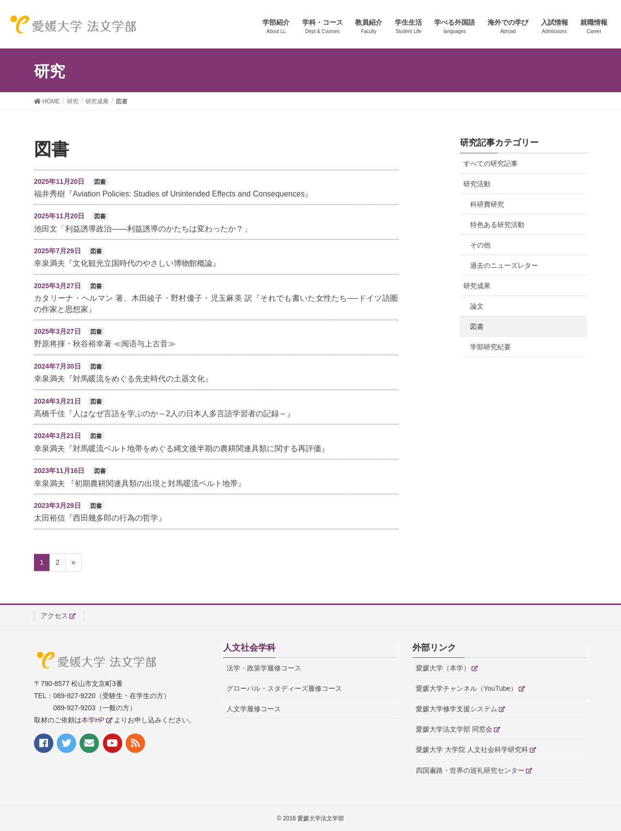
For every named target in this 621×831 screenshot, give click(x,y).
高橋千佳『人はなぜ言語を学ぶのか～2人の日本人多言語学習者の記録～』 (164, 413)
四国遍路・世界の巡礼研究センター (470, 770)
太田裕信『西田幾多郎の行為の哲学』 (100, 518)
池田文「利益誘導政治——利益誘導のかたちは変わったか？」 (142, 229)
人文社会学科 (249, 647)
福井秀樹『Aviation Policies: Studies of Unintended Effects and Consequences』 (173, 194)
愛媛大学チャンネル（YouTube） (466, 688)
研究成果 (476, 286)
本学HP (93, 720)
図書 (477, 326)
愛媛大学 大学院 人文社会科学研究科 (472, 749)
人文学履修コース (254, 709)
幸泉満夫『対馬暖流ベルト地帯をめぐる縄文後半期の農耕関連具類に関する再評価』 (181, 448)
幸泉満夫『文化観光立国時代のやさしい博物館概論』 (127, 263)
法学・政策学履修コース (264, 668)
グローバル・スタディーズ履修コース (284, 688)
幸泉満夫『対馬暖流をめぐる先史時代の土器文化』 (123, 379)
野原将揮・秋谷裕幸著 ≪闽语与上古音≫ (105, 344)
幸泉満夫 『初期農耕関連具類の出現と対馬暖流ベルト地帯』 (139, 483)
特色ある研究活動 (497, 224)
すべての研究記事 (490, 163)
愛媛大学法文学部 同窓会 (454, 729)
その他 (480, 245)
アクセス (54, 615)
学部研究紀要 (490, 347)
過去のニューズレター (504, 265)
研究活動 (476, 184)
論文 (477, 306)
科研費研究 (487, 204)
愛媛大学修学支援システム (456, 709)
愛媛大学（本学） (443, 668)
